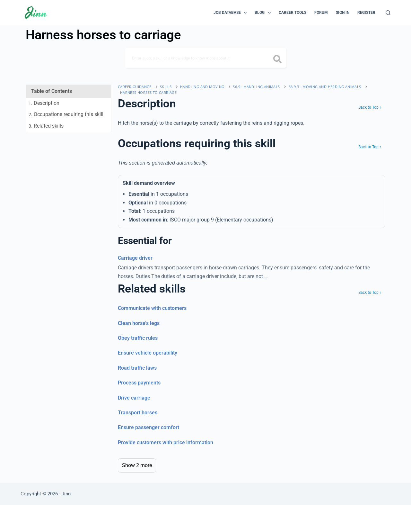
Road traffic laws (137, 368)
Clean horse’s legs (139, 323)
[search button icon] (277, 59)
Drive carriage (134, 398)
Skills (165, 86)
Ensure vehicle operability (147, 353)
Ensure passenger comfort (148, 427)
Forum (321, 12)
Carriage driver (135, 258)
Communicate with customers (152, 308)
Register (366, 12)
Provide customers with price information (165, 442)
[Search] (388, 12)
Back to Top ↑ (369, 107)
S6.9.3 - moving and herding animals (325, 86)
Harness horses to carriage (148, 92)
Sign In (342, 12)
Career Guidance (134, 86)
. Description (44, 103)
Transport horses (137, 413)
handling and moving (202, 86)
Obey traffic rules (138, 338)
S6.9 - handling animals (256, 86)
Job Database (231, 13)
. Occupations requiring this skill (66, 114)
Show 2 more (137, 465)
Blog (264, 13)
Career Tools (292, 12)
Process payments (139, 383)
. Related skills (46, 126)
